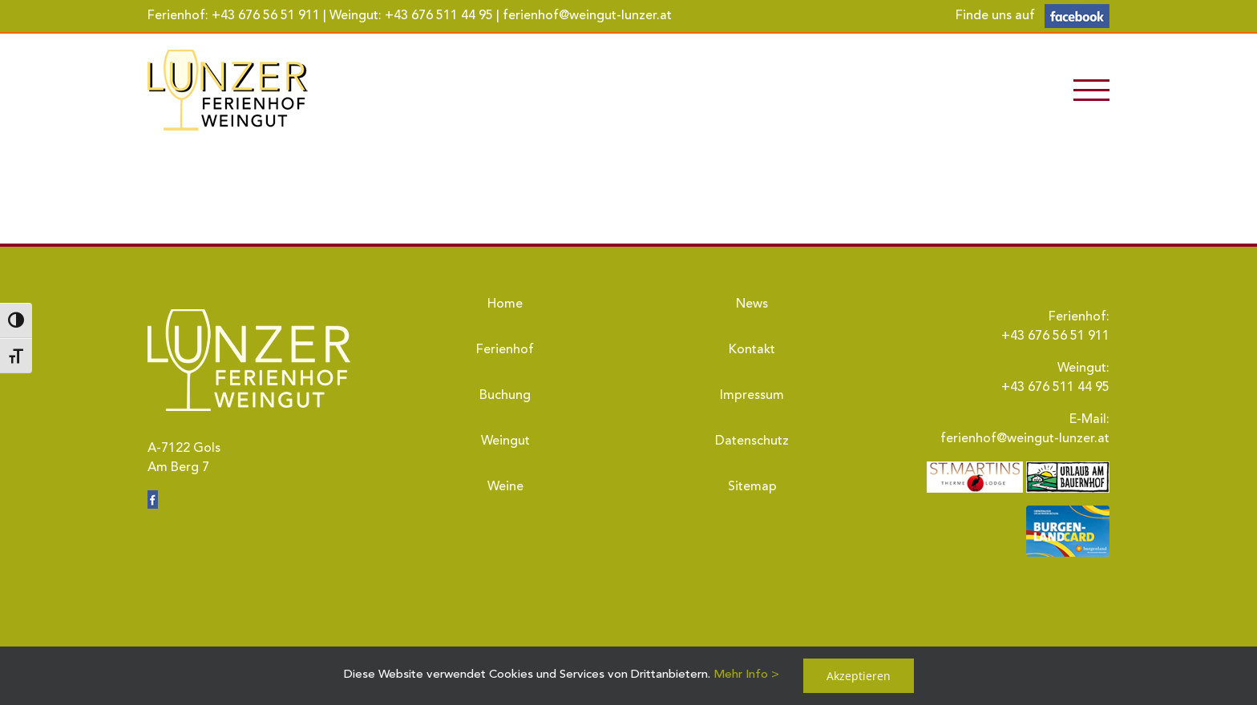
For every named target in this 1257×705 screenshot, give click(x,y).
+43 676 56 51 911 (266, 16)
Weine (505, 487)
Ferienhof (505, 350)
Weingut (505, 441)
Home (505, 304)
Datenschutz (752, 441)
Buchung (505, 395)
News (752, 304)
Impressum (752, 395)
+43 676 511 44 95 (439, 16)
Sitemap (752, 487)
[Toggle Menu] (1091, 90)
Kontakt (752, 350)
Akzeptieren (859, 675)
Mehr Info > (746, 675)
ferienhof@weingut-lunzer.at (587, 16)
